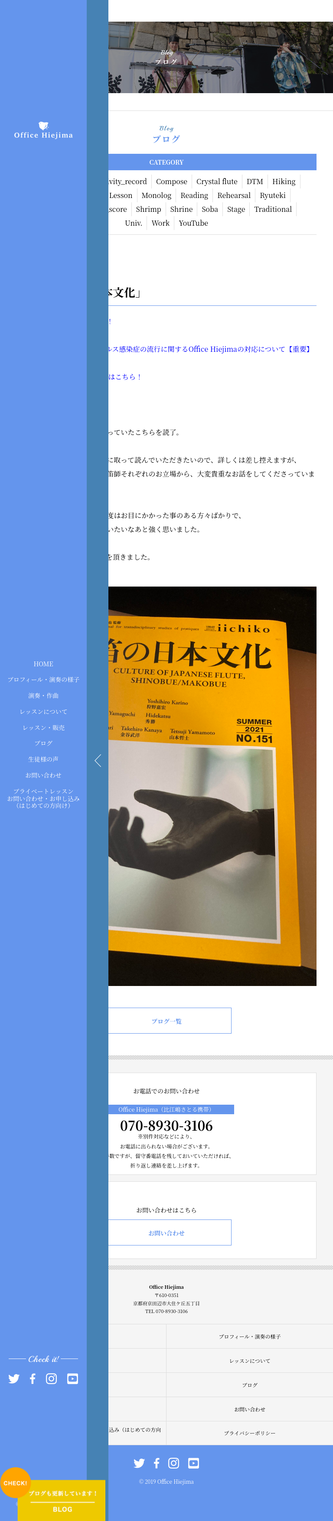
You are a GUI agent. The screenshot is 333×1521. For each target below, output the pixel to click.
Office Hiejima (213, 349)
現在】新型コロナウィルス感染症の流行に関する (112, 349)
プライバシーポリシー (249, 1433)
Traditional (273, 209)
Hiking (284, 181)
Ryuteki (273, 195)
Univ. (133, 223)
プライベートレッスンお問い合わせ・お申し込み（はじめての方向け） (43, 798)
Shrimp (148, 209)
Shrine (181, 209)
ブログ (43, 743)
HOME (43, 663)
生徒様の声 (43, 759)
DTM (255, 181)
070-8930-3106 (166, 1125)
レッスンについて (43, 711)
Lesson (121, 195)
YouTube (193, 223)
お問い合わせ (43, 775)
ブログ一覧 (166, 1021)
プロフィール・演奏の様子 (43, 679)
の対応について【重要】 (275, 349)
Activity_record (121, 181)
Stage (236, 209)
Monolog (157, 195)
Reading (194, 195)
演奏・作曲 (43, 695)
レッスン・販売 (43, 727)
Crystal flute (217, 181)
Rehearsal (234, 195)
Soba (210, 209)
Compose (171, 181)
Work (160, 223)
